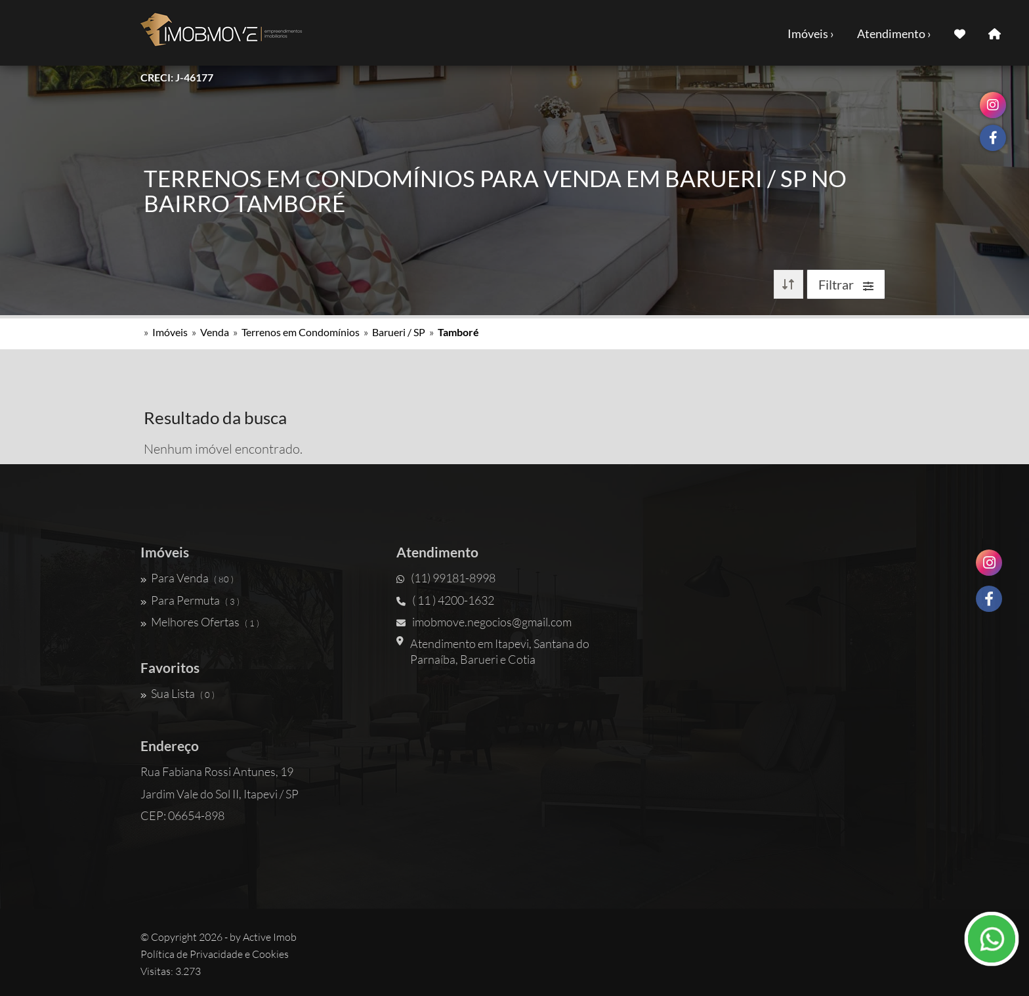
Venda (214, 332)
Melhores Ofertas (199, 622)
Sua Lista (177, 693)
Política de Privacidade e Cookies (214, 954)
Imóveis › (811, 33)
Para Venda (187, 578)
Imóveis (170, 332)
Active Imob (270, 936)
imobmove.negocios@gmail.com (484, 622)
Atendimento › (894, 33)
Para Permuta (190, 600)
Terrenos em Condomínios (301, 332)
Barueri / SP (398, 332)
